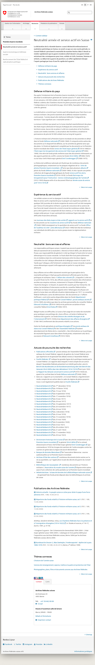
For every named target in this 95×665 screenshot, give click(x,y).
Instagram (28, 644)
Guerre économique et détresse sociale (14, 53)
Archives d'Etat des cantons (46, 457)
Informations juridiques (83, 651)
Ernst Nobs (51, 307)
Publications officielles (44, 352)
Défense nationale (51, 141)
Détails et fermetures (43, 616)
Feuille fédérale (42, 359)
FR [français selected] (85, 5)
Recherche (35, 24)
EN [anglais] (91, 5)
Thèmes (8, 36)
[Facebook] (35, 578)
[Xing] (40, 578)
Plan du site (16, 5)
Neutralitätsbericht (43, 386)
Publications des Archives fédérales (51, 80)
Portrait (61, 23)
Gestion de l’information (12, 23)
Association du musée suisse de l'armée (59, 467)
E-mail (40, 604)
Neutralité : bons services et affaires (51, 73)
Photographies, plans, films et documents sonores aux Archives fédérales (60, 569)
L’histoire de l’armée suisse (44, 560)
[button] (69, 12)
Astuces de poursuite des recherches (51, 77)
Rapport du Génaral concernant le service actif (55, 372)
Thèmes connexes (44, 84)
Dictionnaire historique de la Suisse (49, 440)
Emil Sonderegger (69, 158)
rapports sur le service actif (78, 220)
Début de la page (86, 187)
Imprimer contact (44, 620)
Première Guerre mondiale (13, 42)
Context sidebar (41, 36)
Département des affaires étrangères (74, 319)
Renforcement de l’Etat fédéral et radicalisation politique (15, 60)
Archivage (26, 23)
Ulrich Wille (73, 156)
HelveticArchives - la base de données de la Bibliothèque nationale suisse (63, 472)
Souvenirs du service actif (59, 223)
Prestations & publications (49, 23)
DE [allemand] (82, 5)
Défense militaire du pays (47, 66)
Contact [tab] (39, 582)
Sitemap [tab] (89, 635)
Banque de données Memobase (47, 452)
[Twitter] (37, 578)
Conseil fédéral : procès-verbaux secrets (74, 300)
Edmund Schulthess (41, 304)
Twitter (18, 644)
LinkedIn (49, 644)
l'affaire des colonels (64, 277)
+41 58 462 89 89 (47, 601)
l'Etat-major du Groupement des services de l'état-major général (57, 151)
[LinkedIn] (42, 578)
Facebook (8, 644)
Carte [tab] (47, 582)
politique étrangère (63, 326)
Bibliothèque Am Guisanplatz (47, 465)
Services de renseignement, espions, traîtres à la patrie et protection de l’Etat (62, 565)
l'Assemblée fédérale (67, 329)
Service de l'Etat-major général (65, 149)
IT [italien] (87, 5)
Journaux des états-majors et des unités (51, 220)
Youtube (39, 644)
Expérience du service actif (48, 70)
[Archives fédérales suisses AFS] (32, 14)
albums (83, 168)
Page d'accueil (7, 5)
